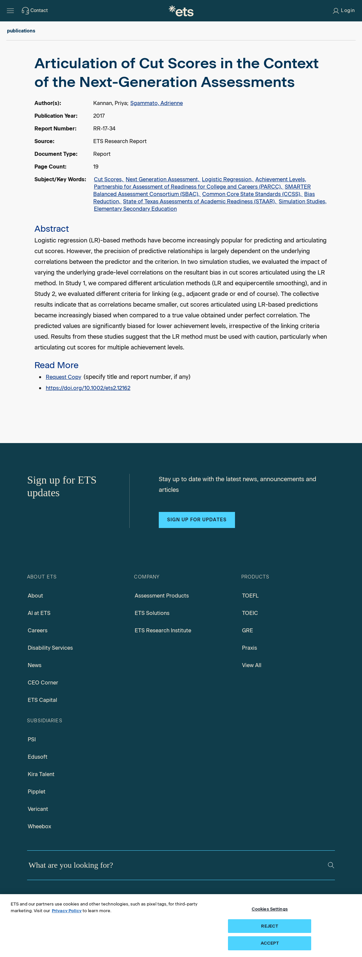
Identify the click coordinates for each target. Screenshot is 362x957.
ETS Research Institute (163, 630)
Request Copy (63, 377)
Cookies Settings (270, 909)
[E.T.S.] (181, 10)
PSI (32, 739)
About (35, 596)
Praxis (249, 648)
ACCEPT (270, 943)
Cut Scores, (109, 179)
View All (251, 665)
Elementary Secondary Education (135, 209)
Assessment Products (162, 596)
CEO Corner (43, 682)
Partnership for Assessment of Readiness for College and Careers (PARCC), (188, 187)
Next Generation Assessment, (163, 179)
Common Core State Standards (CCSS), (252, 194)
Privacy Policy (67, 910)
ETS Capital (42, 700)
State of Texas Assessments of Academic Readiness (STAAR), (200, 201)
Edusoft (37, 757)
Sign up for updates (197, 520)
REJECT (269, 926)
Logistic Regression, (228, 179)
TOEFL (250, 596)
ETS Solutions (152, 613)
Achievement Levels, (280, 179)
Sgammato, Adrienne (156, 103)
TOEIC (250, 613)
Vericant (38, 809)
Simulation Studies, (303, 201)
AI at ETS (39, 613)
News (34, 665)
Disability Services (50, 648)
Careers (37, 630)
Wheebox (39, 826)
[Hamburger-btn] (10, 11)
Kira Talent (41, 774)
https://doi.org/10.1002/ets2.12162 (88, 388)
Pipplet (36, 791)
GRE (247, 630)
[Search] (331, 865)
